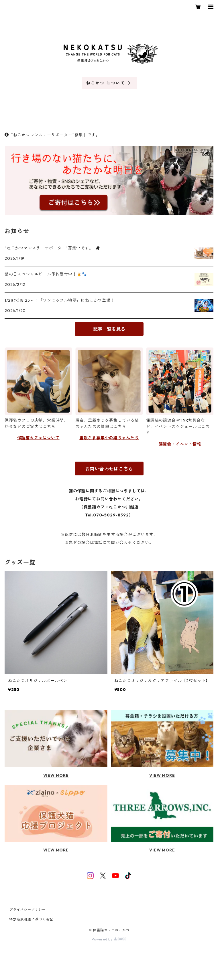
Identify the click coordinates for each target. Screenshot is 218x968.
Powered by (109, 939)
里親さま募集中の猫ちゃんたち (109, 437)
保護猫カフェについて (38, 437)
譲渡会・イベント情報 (180, 444)
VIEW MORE (56, 775)
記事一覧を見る (109, 329)
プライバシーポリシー (27, 909)
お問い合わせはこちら (109, 469)
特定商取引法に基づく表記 (31, 919)
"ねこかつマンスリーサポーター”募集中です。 (52, 135)
